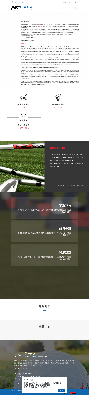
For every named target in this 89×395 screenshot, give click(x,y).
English (63, 2)
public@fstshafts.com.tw (31, 376)
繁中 (76, 2)
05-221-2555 (27, 374)
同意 (61, 390)
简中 (70, 2)
